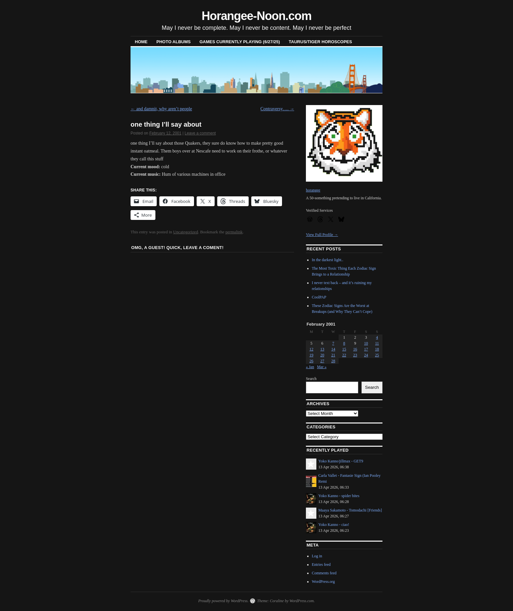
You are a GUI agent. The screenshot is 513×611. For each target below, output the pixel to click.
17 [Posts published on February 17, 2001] (366, 349)
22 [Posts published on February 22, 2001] (344, 355)
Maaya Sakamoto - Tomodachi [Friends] (350, 510)
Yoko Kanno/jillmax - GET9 (340, 461)
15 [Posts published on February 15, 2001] (344, 349)
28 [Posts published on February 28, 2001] (333, 361)
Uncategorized (185, 231)
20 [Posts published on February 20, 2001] (322, 355)
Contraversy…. (277, 108)
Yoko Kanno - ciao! (333, 524)
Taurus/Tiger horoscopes (320, 41)
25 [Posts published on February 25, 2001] (377, 355)
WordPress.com (302, 601)
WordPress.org (323, 581)
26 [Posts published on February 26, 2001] (311, 361)
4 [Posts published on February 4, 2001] (377, 337)
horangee (313, 190)
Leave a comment (200, 133)
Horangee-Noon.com (256, 16)
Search (311, 378)
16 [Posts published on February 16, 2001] (355, 349)
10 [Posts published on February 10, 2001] (366, 343)
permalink (234, 231)
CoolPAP (319, 297)
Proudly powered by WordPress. (223, 601)
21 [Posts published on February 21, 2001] (333, 355)
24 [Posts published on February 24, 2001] (366, 355)
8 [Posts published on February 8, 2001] (344, 343)
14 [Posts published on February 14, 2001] (333, 349)
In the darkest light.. (327, 260)
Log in (317, 556)
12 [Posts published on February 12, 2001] (311, 349)
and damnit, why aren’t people (161, 108)
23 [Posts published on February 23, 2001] (355, 355)
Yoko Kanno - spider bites (338, 496)
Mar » (322, 367)
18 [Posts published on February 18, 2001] (377, 349)
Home (141, 41)
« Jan (310, 367)
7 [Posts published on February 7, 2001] (333, 343)
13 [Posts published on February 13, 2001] (322, 349)
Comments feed (324, 573)
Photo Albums (173, 41)
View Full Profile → (322, 234)
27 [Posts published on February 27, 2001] (322, 361)
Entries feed (321, 564)
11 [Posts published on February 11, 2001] (377, 343)
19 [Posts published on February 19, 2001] (311, 355)
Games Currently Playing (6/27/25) (240, 41)
